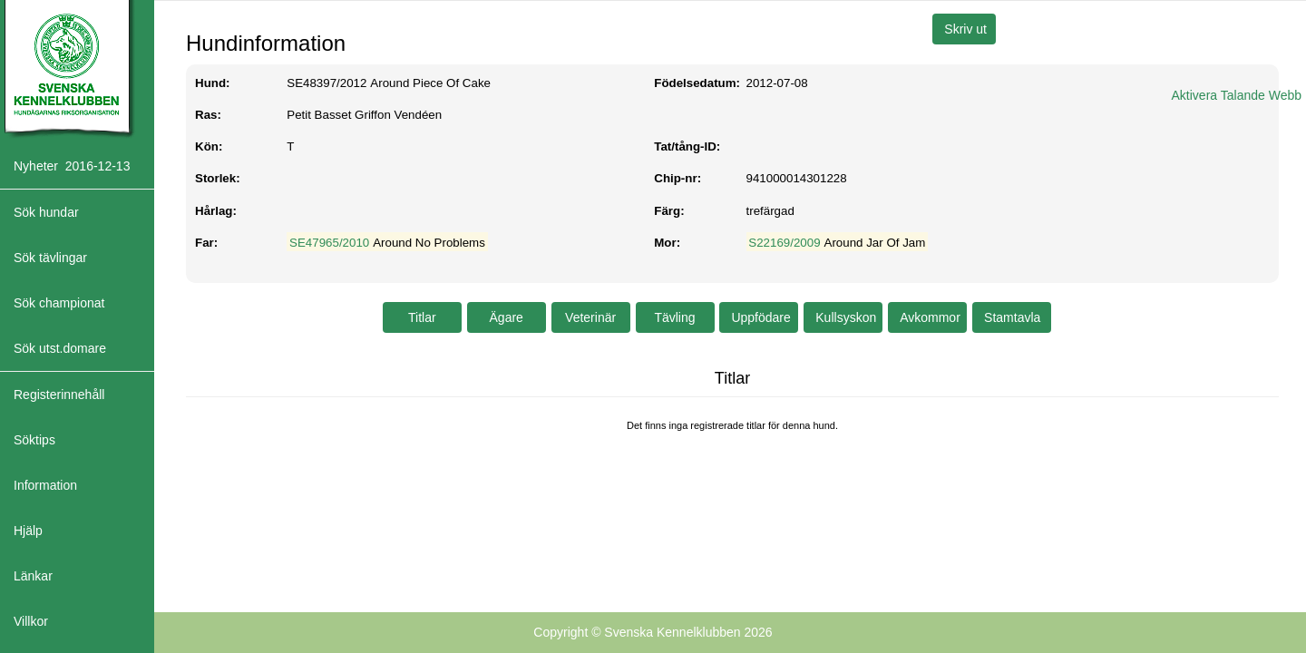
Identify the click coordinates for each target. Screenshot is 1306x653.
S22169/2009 (784, 242)
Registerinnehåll (59, 394)
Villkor (31, 621)
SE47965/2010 (329, 242)
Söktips (34, 440)
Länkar (33, 576)
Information (45, 485)
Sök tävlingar (50, 257)
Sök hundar (46, 212)
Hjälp (28, 530)
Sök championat (59, 303)
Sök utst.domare (60, 348)
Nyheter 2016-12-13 (72, 166)
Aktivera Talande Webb (1236, 95)
